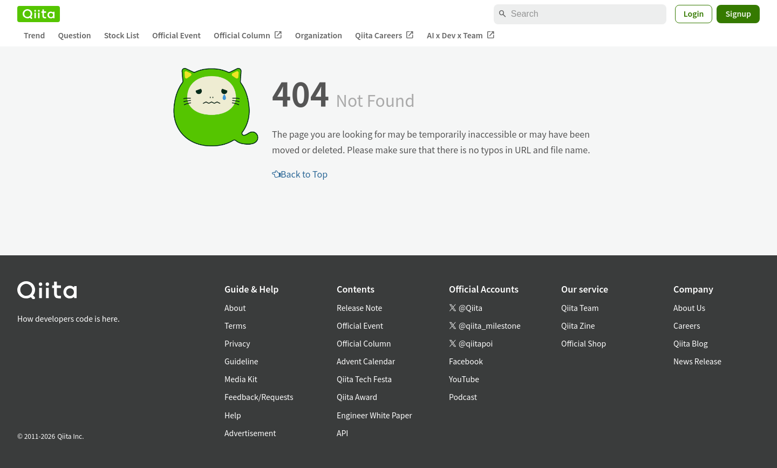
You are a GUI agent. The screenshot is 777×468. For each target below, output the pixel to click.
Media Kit (240, 379)
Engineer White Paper (374, 415)
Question (74, 35)
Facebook (466, 361)
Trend (34, 35)
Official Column (248, 35)
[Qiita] (38, 14)
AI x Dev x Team (461, 35)
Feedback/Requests (259, 396)
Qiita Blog (690, 343)
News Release (697, 361)
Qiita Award (357, 396)
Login (694, 13)
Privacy (237, 343)
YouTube (464, 379)
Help (232, 415)
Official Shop (583, 343)
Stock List (121, 35)
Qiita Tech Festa (364, 379)
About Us (689, 307)
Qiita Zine (578, 325)
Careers (686, 325)
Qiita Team (580, 307)
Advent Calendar (366, 361)
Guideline (241, 361)
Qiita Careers (384, 35)
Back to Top (300, 173)
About (235, 307)
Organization (318, 35)
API (342, 433)
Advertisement (250, 433)
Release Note (359, 307)
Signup (738, 13)
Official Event (176, 35)
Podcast (463, 396)
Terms (235, 325)
